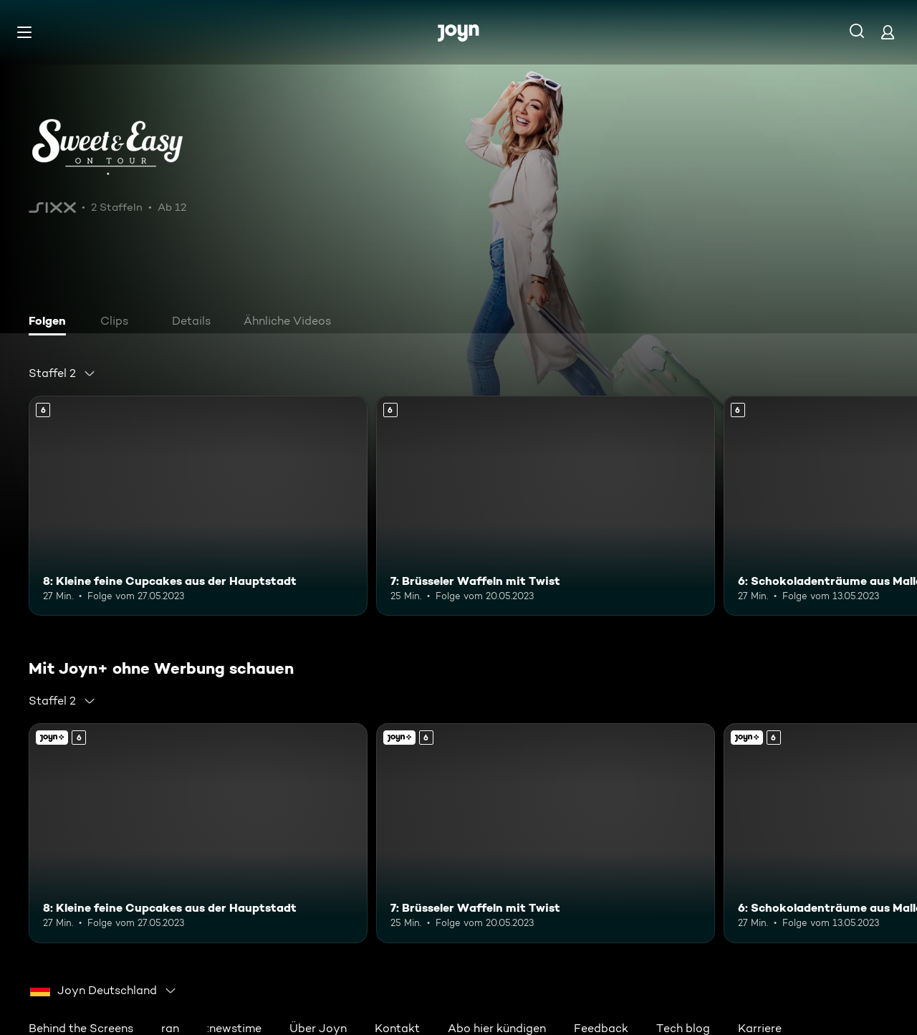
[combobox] (62, 373)
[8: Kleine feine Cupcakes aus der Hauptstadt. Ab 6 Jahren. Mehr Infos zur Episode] (198, 506)
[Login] (888, 31)
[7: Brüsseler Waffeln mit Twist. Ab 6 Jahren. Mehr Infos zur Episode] (545, 506)
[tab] (51, 322)
